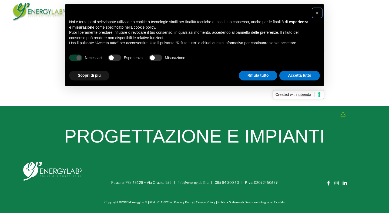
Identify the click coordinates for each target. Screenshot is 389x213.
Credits (279, 202)
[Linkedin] (344, 183)
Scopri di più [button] (89, 75)
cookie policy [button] (144, 27)
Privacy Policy (184, 202)
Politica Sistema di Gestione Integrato (244, 202)
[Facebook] (328, 183)
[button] (317, 13)
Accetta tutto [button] (299, 75)
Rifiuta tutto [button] (258, 75)
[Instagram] (336, 183)
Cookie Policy (205, 202)
